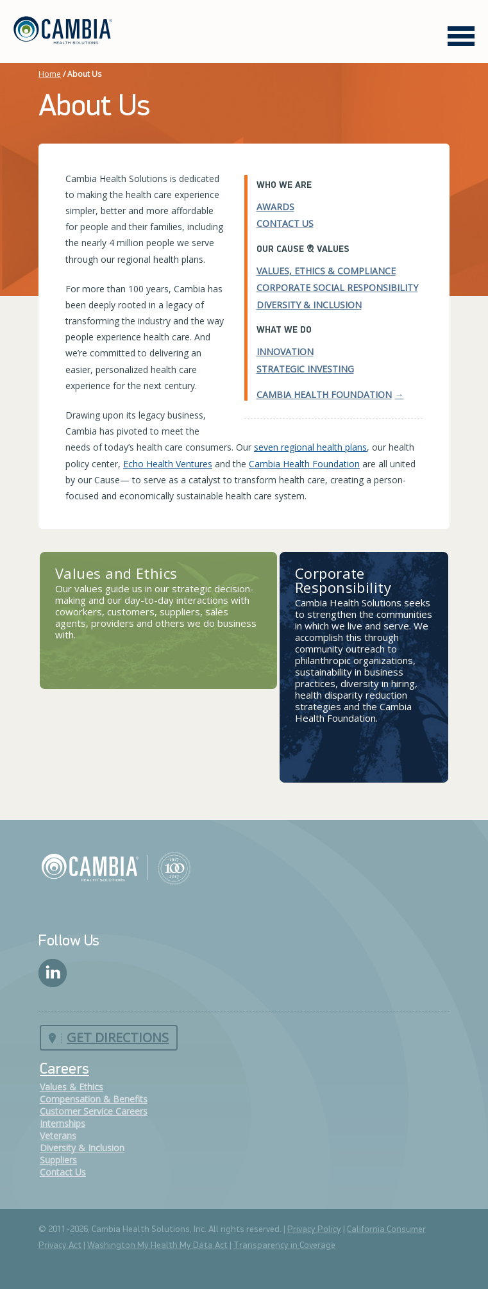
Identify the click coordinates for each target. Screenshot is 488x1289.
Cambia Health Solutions (116, 867)
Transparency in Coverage (284, 1246)
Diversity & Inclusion (309, 305)
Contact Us (285, 223)
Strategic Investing (305, 369)
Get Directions (118, 1037)
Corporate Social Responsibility (337, 287)
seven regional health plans (310, 447)
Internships (62, 1123)
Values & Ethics (71, 1087)
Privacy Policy (314, 1230)
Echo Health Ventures (167, 464)
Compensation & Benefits (93, 1099)
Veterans (58, 1135)
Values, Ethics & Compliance (326, 271)
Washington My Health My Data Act (157, 1246)
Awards (275, 207)
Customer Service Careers (93, 1111)
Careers (64, 1069)
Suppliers (58, 1160)
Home (49, 74)
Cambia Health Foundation (324, 394)
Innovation (285, 351)
